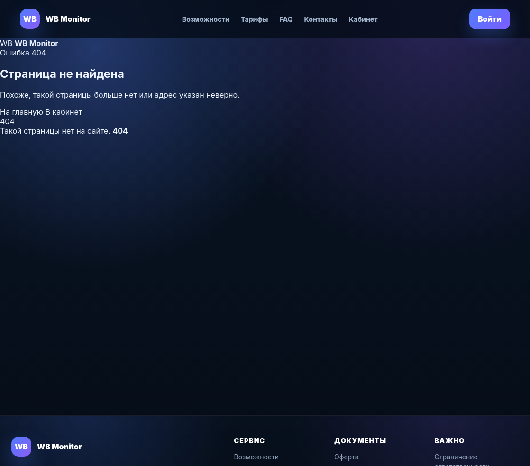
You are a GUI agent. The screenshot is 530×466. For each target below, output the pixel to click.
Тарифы (254, 19)
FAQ (286, 19)
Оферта (346, 457)
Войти (490, 19)
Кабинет (363, 19)
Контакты (321, 19)
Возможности (205, 19)
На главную (23, 112)
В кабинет (64, 112)
